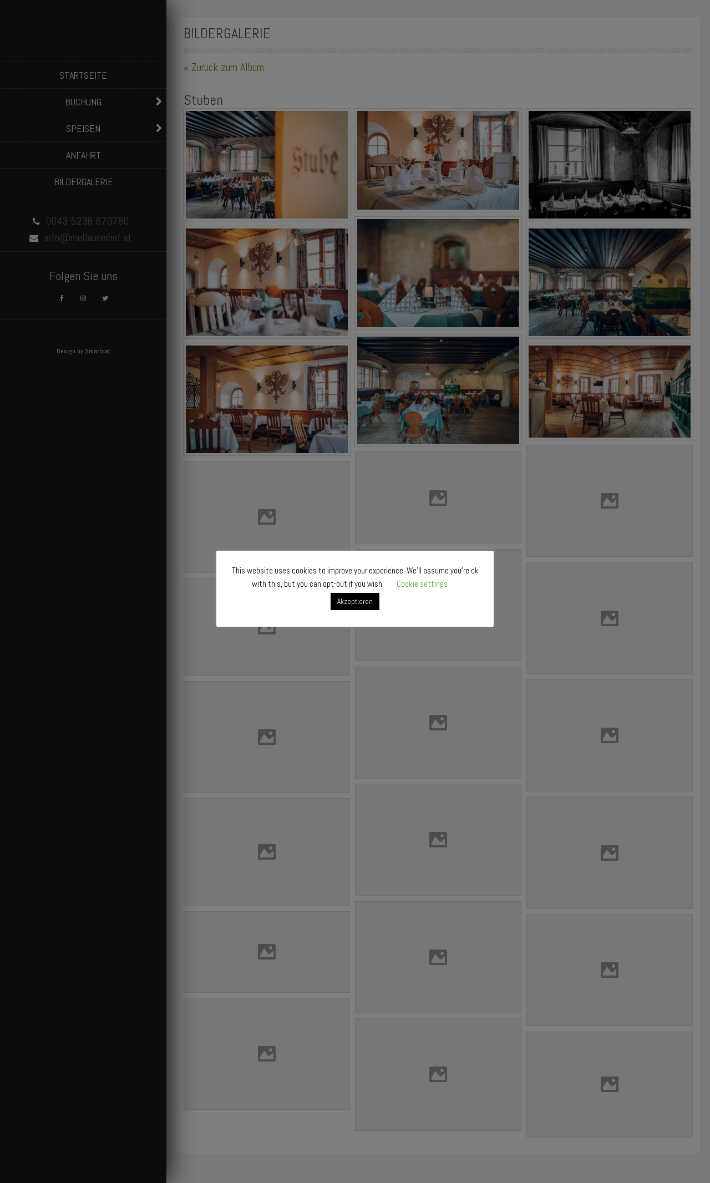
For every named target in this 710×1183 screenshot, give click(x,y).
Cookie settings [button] (422, 583)
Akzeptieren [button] (355, 601)
